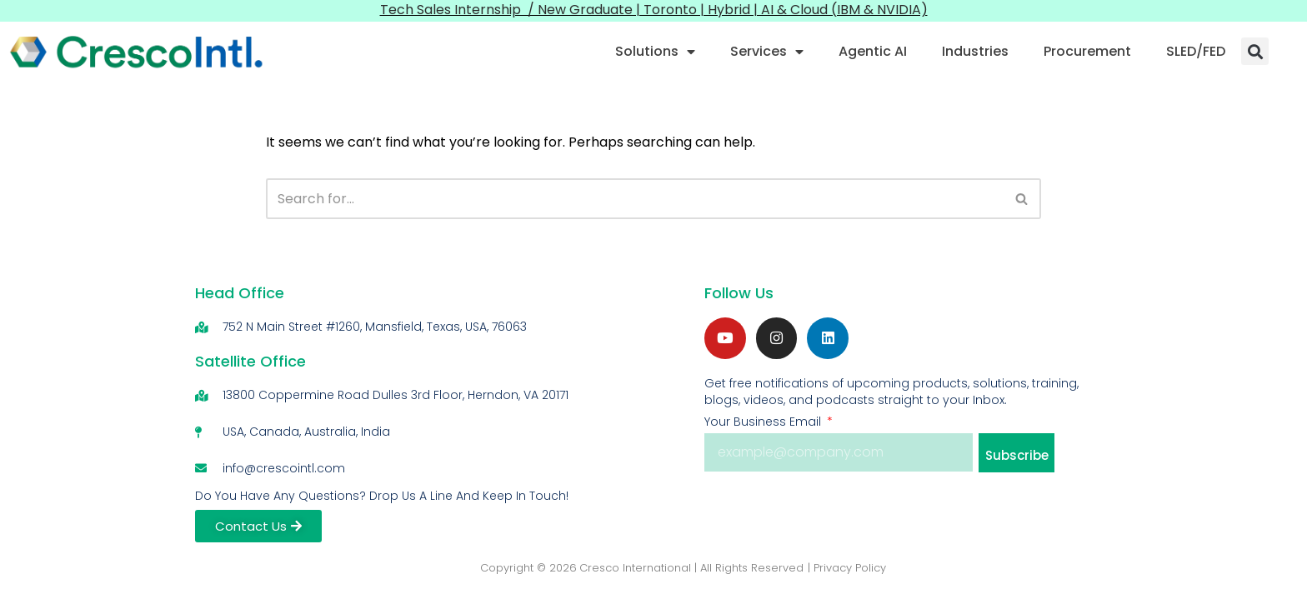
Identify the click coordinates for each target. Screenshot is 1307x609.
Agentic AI (873, 51)
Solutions (655, 52)
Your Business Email (764, 422)
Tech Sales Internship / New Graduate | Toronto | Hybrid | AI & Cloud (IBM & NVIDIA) (654, 9)
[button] (1255, 51)
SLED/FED (1195, 51)
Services (767, 52)
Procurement (1087, 51)
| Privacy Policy (847, 568)
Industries (975, 51)
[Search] (634, 198)
